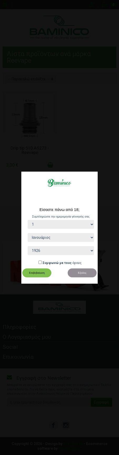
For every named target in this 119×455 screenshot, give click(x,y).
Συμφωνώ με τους (57, 263)
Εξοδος (82, 272)
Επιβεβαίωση (37, 272)
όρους (77, 263)
